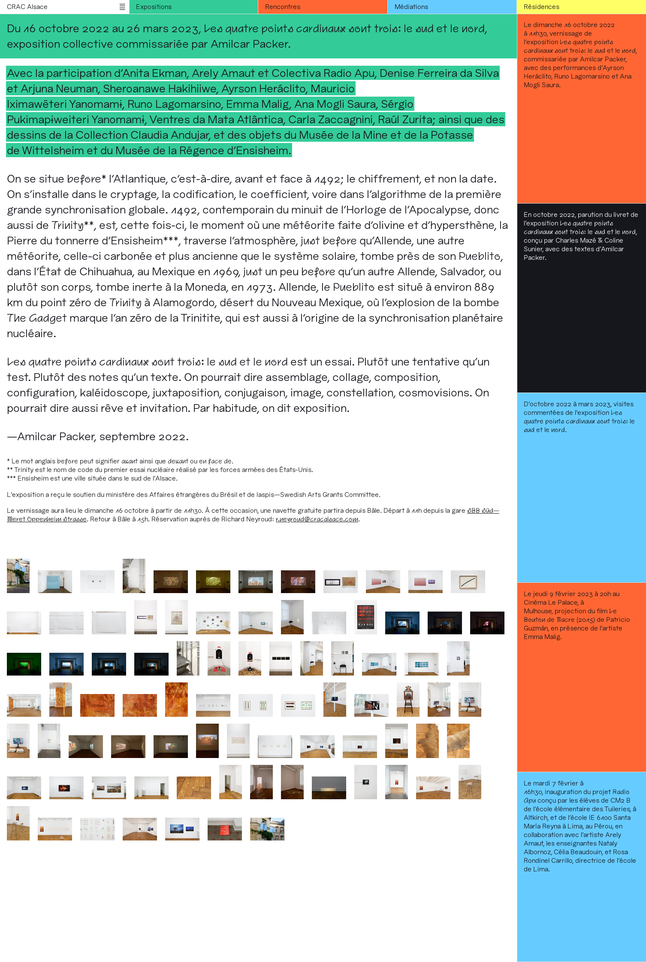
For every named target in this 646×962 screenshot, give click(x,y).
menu (122, 7)
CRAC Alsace (27, 6)
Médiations (411, 6)
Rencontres (282, 6)
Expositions (154, 6)
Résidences (541, 6)
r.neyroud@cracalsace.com (317, 519)
